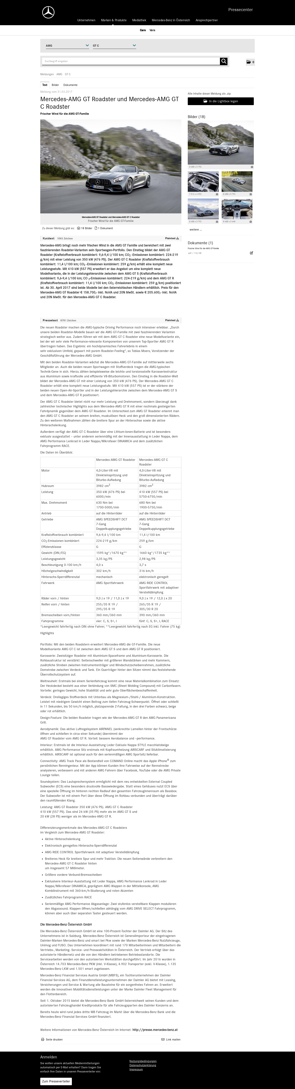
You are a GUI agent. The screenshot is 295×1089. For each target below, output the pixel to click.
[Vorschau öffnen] (110, 166)
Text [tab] (44, 84)
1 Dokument (105, 228)
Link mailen (173, 1039)
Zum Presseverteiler (56, 1081)
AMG (59, 74)
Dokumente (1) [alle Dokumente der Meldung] (200, 243)
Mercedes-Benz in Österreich (171, 20)
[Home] (46, 12)
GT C (68, 74)
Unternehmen (86, 20)
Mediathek (139, 20)
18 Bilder (86, 228)
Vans (152, 30)
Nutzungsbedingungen (143, 1061)
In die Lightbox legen (221, 101)
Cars (143, 30)
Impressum (136, 1069)
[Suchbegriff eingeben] (134, 61)
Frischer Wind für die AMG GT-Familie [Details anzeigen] (203, 248)
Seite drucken (54, 1039)
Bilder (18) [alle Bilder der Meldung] (196, 117)
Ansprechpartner (207, 20)
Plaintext (172, 238)
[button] (250, 62)
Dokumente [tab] (70, 84)
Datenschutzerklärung (142, 1065)
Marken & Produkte (114, 20)
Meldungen (47, 74)
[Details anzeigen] (252, 167)
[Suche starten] (223, 61)
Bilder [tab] (55, 84)
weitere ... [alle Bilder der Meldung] (196, 229)
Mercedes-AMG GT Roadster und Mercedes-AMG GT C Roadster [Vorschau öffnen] (111, 217)
